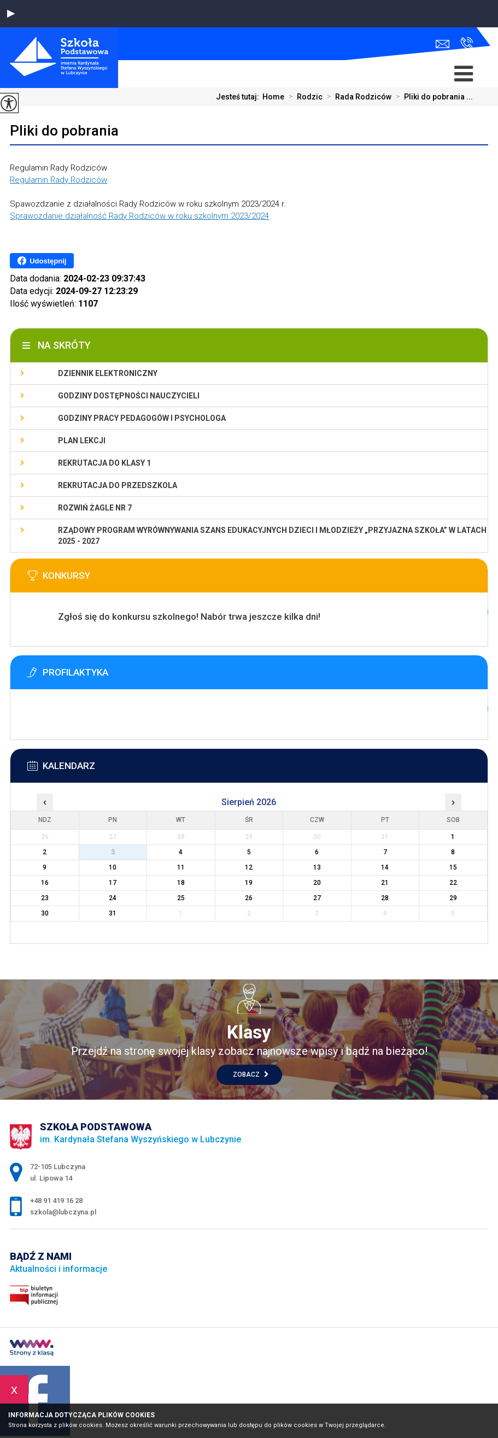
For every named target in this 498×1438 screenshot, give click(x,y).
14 (385, 867)
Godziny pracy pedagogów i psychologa (142, 418)
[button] (11, 13)
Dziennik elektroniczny (107, 373)
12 (249, 867)
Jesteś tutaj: (239, 97)
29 (453, 898)
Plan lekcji (82, 440)
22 (453, 883)
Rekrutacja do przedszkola (117, 485)
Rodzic (303, 97)
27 (317, 898)
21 (385, 883)
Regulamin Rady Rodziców (58, 180)
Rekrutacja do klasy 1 (104, 463)
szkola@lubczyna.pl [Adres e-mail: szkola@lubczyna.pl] (63, 1212)
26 (249, 898)
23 (45, 898)
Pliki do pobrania (64, 130)
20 (317, 883)
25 (181, 898)
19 (249, 883)
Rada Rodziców (357, 97)
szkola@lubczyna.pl (442, 44)
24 (112, 898)
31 (112, 913)
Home (273, 97)
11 (181, 867)
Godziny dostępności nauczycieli (129, 395)
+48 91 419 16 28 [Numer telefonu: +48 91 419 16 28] (56, 1200)
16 (45, 883)
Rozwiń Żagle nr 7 (95, 507)
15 (453, 867)
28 (385, 898)
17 (112, 883)
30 (45, 913)
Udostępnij (41, 260)
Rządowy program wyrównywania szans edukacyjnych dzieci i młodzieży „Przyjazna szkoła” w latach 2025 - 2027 (272, 535)
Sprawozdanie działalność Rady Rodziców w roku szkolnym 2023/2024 (139, 216)
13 (317, 867)
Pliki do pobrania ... (432, 97)
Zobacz (250, 1074)
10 (112, 867)
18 (181, 883)
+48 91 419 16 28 (466, 43)
